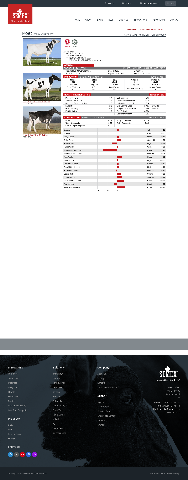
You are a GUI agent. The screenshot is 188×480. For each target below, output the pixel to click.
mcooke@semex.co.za (169, 409)
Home (77, 15)
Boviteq (11, 401)
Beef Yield (57, 396)
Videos (126, 3)
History (100, 378)
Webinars (101, 420)
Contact (175, 15)
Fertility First (58, 382)
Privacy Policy (173, 473)
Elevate (11, 392)
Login (170, 3)
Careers (101, 382)
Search (109, 3)
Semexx (56, 392)
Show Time (58, 410)
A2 (54, 423)
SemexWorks (14, 378)
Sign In (100, 402)
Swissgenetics (59, 433)
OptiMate (12, 382)
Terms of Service (157, 473)
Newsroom (159, 15)
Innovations (140, 15)
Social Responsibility (107, 387)
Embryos (123, 15)
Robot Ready (59, 405)
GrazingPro (58, 428)
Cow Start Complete (17, 410)
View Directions (173, 412)
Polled (56, 419)
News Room (103, 406)
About (88, 15)
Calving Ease (59, 401)
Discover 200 (103, 411)
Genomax (57, 387)
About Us (101, 373)
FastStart (57, 378)
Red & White (58, 414)
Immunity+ (13, 373)
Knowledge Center (106, 415)
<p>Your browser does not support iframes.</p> (94, 173)
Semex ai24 (13, 396)
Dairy (100, 15)
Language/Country (149, 3)
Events (100, 424)
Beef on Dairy (14, 434)
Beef (111, 15)
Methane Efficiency (17, 405)
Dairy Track (13, 387)
